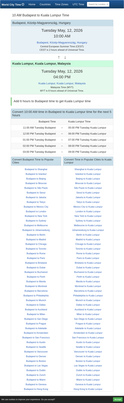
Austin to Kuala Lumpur (88, 342)
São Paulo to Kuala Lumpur (88, 188)
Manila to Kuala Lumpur (88, 281)
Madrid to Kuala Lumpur (88, 239)
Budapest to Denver (36, 356)
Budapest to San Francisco (36, 337)
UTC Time (78, 4)
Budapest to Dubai (36, 267)
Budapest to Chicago (36, 244)
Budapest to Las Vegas (36, 365)
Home (32, 4)
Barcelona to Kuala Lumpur (88, 291)
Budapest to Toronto (36, 249)
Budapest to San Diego (36, 319)
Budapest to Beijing (36, 179)
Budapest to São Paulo (36, 188)
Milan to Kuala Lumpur (88, 314)
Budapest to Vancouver (36, 351)
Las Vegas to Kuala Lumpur (88, 365)
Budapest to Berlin (36, 235)
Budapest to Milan (36, 314)
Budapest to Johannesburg (36, 230)
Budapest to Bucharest (36, 272)
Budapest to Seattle (36, 347)
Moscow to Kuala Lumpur (88, 183)
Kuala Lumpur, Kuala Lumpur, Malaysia (62, 83)
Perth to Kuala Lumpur (88, 277)
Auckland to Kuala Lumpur (88, 309)
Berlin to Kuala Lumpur (88, 235)
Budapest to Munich (36, 300)
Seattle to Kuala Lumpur (88, 347)
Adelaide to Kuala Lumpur (88, 328)
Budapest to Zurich (36, 375)
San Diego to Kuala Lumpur (88, 319)
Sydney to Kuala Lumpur (87, 221)
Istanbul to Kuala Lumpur (88, 174)
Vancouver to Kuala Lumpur (88, 351)
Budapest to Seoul (36, 192)
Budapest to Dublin (36, 370)
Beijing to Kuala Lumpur (88, 179)
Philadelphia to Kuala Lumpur (88, 295)
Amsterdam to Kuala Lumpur (88, 333)
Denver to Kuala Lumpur (88, 356)
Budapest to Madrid (36, 239)
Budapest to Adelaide (36, 328)
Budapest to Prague (36, 323)
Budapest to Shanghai (36, 169)
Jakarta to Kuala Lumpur (88, 197)
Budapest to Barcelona (36, 291)
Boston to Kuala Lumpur (88, 361)
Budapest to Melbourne (36, 225)
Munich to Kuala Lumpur (88, 300)
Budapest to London (36, 211)
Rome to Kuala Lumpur (88, 253)
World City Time (14, 4)
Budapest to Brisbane (36, 263)
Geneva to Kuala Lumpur (88, 384)
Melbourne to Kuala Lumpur (88, 225)
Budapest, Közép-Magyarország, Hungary (62, 42)
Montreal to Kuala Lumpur (88, 286)
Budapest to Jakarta (36, 197)
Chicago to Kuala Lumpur (88, 244)
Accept (117, 399)
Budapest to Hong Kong (36, 389)
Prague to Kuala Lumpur (88, 323)
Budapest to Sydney (36, 221)
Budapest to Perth (36, 277)
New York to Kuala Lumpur (87, 216)
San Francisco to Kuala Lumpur (88, 337)
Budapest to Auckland (36, 309)
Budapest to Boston (36, 361)
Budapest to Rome (36, 253)
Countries (45, 4)
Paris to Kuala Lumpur (88, 258)
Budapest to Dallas (36, 305)
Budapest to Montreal (36, 286)
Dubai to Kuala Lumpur (88, 267)
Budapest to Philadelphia (36, 295)
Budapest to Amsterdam (36, 333)
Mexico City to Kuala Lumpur (88, 207)
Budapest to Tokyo (36, 202)
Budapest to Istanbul (36, 174)
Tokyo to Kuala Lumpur (88, 202)
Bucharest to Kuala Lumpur (88, 272)
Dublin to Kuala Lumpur (88, 370)
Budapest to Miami (36, 380)
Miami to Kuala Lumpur (88, 380)
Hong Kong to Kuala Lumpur (88, 389)
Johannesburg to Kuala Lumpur (88, 230)
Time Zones (61, 4)
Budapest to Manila (36, 281)
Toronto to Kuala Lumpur (87, 249)
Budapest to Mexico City (36, 207)
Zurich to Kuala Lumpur (88, 375)
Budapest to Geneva (36, 384)
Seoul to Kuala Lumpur (88, 192)
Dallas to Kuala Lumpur (88, 305)
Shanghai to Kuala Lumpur (87, 169)
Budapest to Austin (35, 342)
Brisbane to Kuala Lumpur (88, 263)
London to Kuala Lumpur (87, 211)
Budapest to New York (36, 216)
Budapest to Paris (36, 258)
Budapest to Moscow (36, 183)
